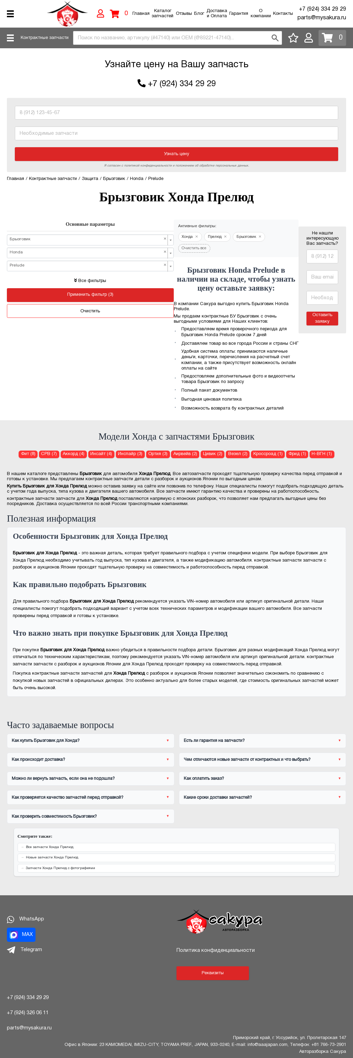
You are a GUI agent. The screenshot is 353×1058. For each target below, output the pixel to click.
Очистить (90, 311)
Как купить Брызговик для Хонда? (46, 741)
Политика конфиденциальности (215, 950)
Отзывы (184, 14)
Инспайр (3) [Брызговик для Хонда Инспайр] (130, 454)
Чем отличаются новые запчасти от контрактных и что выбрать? (247, 760)
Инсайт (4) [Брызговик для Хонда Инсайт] (101, 454)
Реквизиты (213, 973)
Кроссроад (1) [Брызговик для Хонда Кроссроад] (268, 454)
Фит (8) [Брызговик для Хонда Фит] (28, 454)
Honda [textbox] (88, 252)
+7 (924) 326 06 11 (28, 1012)
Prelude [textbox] (88, 265)
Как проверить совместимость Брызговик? (54, 816)
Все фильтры (90, 281)
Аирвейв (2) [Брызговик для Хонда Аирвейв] (185, 454)
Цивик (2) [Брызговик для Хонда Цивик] (212, 454)
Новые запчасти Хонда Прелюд (52, 857)
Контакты (283, 14)
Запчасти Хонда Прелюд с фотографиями (60, 868)
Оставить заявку (322, 318)
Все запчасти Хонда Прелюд (49, 847)
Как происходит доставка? (38, 760)
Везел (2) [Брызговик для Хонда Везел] (238, 454)
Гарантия (238, 14)
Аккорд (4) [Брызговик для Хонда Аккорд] (73, 454)
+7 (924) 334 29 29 (322, 9)
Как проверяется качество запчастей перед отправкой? (67, 797)
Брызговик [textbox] (88, 239)
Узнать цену (176, 154)
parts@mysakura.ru (321, 17)
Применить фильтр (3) (90, 295)
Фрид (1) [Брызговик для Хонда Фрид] (297, 454)
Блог (199, 14)
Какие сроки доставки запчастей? (218, 797)
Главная (141, 14)
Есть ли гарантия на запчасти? (214, 741)
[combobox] (177, 38)
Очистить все (194, 248)
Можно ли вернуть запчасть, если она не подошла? (63, 778)
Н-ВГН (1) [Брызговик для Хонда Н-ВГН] (322, 454)
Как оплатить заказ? (204, 778)
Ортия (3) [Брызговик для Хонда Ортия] (158, 454)
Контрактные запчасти (45, 38)
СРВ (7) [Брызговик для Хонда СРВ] (49, 454)
